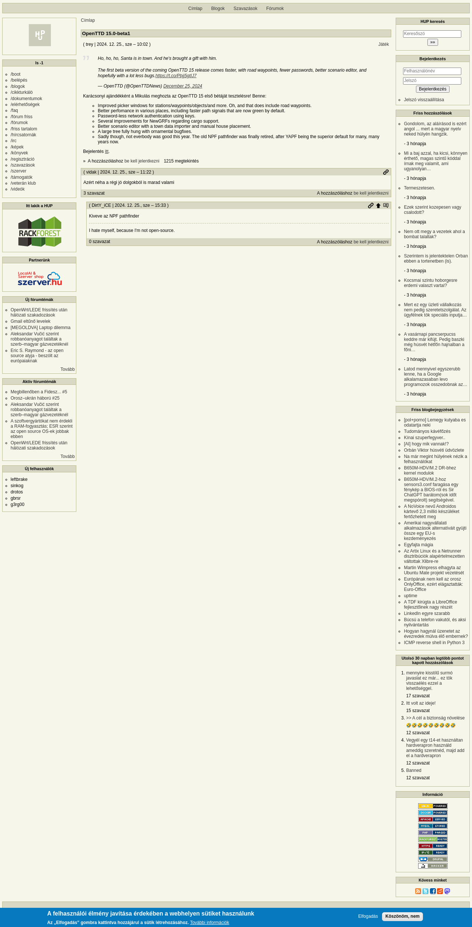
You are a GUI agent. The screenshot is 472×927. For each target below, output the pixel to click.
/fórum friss (21, 116)
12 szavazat (418, 732)
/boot (16, 74)
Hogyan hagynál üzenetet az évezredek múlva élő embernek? (436, 634)
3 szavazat (93, 193)
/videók (18, 189)
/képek (17, 147)
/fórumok (19, 122)
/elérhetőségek (25, 104)
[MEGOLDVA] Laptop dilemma (41, 327)
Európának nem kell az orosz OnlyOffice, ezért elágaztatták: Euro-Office (433, 584)
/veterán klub (23, 183)
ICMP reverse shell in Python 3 (434, 642)
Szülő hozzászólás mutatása (385, 205)
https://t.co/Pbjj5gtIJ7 (175, 75)
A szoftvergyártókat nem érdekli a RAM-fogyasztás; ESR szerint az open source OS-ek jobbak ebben (42, 428)
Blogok (218, 8)
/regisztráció (23, 159)
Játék (383, 44)
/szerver (19, 171)
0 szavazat (99, 241)
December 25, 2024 (182, 86)
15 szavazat (418, 710)
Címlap (195, 8)
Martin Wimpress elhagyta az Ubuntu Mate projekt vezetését (434, 570)
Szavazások (245, 8)
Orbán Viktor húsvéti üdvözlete (434, 450)
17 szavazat (418, 695)
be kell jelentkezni (141, 161)
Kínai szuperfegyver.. (424, 437)
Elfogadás (368, 916)
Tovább (67, 369)
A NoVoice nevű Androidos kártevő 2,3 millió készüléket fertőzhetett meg (431, 511)
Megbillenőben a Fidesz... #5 (39, 391)
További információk (209, 922)
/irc (14, 140)
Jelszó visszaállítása (424, 99)
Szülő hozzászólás (378, 205)
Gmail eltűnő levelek (31, 321)
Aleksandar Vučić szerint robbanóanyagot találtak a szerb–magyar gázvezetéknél (39, 339)
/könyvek (19, 152)
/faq (14, 110)
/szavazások (23, 165)
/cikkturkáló (22, 92)
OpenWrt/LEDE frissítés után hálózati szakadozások (39, 312)
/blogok (18, 86)
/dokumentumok (26, 98)
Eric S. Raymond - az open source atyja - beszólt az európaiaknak (37, 355)
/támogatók (21, 177)
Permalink (385, 172)
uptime (410, 595)
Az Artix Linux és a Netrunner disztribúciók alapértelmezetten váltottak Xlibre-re (434, 556)
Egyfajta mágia (418, 544)
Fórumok (275, 8)
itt (106, 151)
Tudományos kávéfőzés (427, 431)
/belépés (19, 80)
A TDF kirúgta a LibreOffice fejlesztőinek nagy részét (430, 604)
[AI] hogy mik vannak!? (426, 444)
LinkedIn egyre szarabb (427, 613)
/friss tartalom (24, 128)
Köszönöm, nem (402, 916)
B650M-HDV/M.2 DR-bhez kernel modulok (430, 470)
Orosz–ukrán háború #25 (35, 398)
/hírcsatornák (23, 134)
